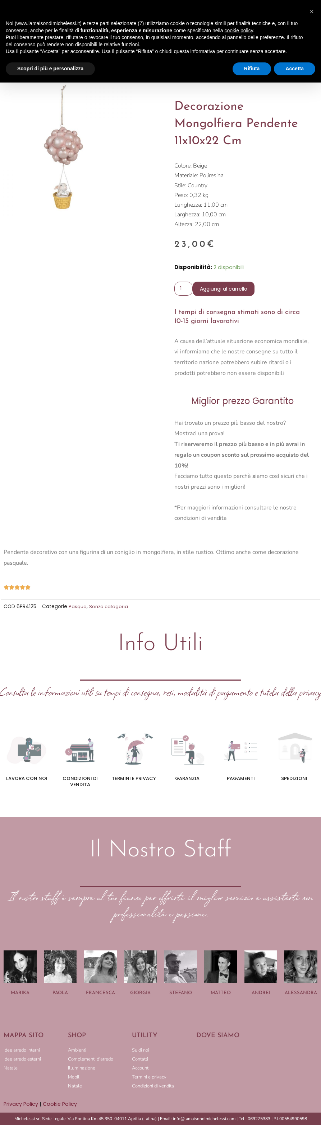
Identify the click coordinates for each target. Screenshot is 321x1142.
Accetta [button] (294, 68)
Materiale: (186, 176)
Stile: (180, 186)
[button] (311, 11)
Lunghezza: (188, 205)
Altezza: (183, 225)
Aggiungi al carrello (225, 289)
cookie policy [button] (239, 30)
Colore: (183, 166)
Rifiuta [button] (252, 68)
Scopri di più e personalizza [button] (50, 68)
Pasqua (78, 607)
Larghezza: (187, 215)
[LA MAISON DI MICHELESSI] (256, 1070)
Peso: (181, 195)
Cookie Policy (61, 1105)
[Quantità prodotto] (184, 289)
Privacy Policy (21, 1105)
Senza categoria (109, 607)
